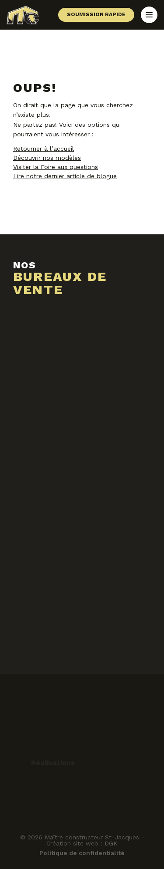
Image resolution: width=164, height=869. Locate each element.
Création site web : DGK (82, 843)
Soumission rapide (96, 14)
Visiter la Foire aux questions (55, 166)
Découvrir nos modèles (47, 157)
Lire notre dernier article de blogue (65, 175)
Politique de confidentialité (82, 852)
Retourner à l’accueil (43, 148)
